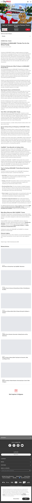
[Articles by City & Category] (16, 36)
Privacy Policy (27, 476)
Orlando (9, 40)
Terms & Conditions (6, 477)
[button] (16, 437)
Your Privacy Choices (24, 477)
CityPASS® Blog (4, 40)
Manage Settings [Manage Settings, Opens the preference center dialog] (16, 498)
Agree (26, 498)
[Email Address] (16, 471)
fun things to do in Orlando (6, 208)
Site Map (14, 477)
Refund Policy (19, 476)
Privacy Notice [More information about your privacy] (23, 494)
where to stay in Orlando (19, 225)
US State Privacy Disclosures (8, 476)
